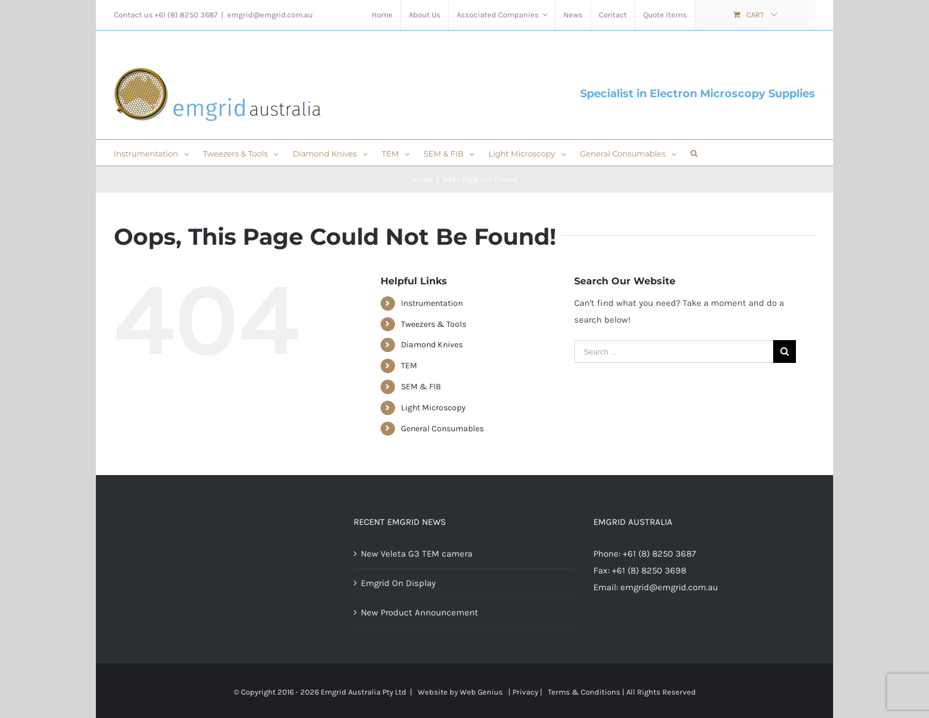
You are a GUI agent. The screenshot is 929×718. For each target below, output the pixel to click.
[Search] (694, 153)
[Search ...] (673, 351)
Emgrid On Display (398, 583)
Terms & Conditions (584, 691)
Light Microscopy (433, 407)
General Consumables (442, 428)
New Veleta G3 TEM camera (416, 553)
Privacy (525, 691)
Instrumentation (432, 303)
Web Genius (481, 691)
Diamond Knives (432, 345)
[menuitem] (382, 15)
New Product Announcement (419, 612)
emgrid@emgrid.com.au (270, 14)
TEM (409, 365)
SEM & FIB (421, 386)
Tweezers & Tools (433, 324)
